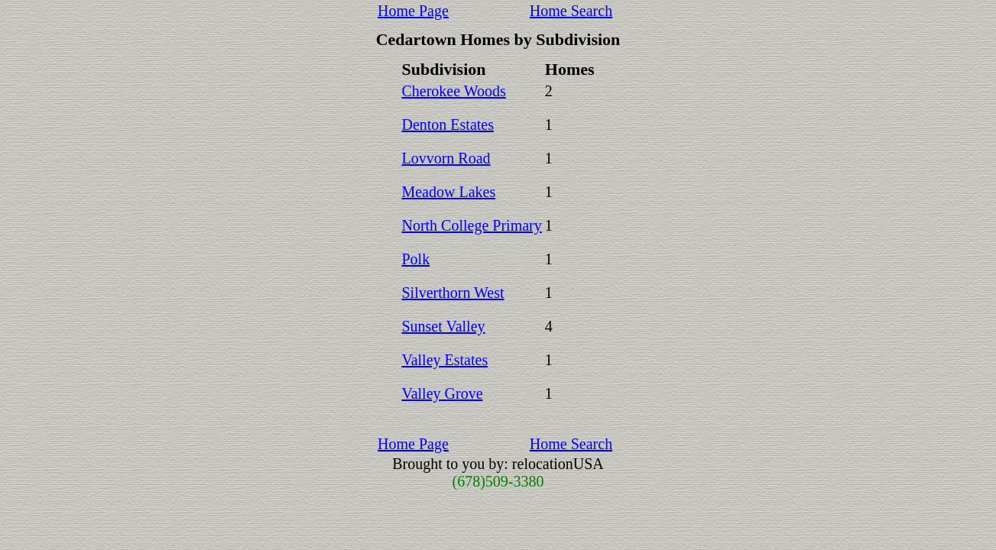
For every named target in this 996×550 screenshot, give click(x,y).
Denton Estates (447, 124)
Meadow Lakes (448, 191)
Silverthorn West (452, 292)
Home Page (413, 10)
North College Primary (471, 225)
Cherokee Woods (453, 90)
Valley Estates (444, 359)
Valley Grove (441, 393)
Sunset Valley (443, 326)
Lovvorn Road (445, 158)
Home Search (571, 10)
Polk (415, 259)
